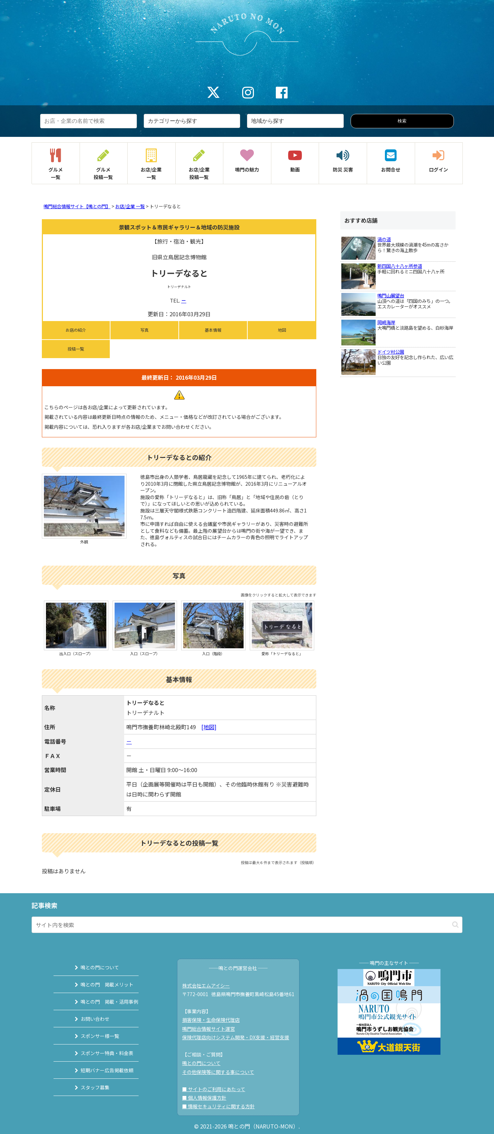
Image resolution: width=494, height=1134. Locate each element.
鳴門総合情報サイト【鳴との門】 (77, 206)
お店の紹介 (76, 330)
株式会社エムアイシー (209, 985)
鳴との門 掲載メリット (98, 984)
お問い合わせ (86, 1018)
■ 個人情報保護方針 (208, 1097)
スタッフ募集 (86, 1087)
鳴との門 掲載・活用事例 (101, 1001)
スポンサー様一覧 (91, 1035)
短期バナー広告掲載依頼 (98, 1070)
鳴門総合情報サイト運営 (212, 1028)
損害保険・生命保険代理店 (214, 1019)
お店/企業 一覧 (130, 206)
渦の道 (384, 239)
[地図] (208, 727)
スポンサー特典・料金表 (98, 1053)
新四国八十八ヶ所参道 (399, 266)
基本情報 (213, 330)
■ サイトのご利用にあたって (217, 1089)
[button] (455, 925)
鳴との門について (91, 967)
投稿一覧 (76, 349)
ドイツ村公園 (390, 352)
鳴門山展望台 (390, 295)
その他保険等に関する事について (222, 1071)
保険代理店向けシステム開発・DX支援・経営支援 (239, 1037)
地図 (282, 330)
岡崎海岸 (386, 322)
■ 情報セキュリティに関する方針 (222, 1106)
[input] (247, 925)
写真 (144, 330)
